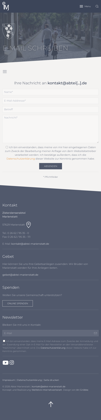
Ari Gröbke (82, 389)
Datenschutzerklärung (21, 158)
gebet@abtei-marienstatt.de (20, 274)
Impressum (8, 380)
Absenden (50, 166)
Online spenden (17, 303)
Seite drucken (51, 380)
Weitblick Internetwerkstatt (47, 389)
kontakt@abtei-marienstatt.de (30, 243)
